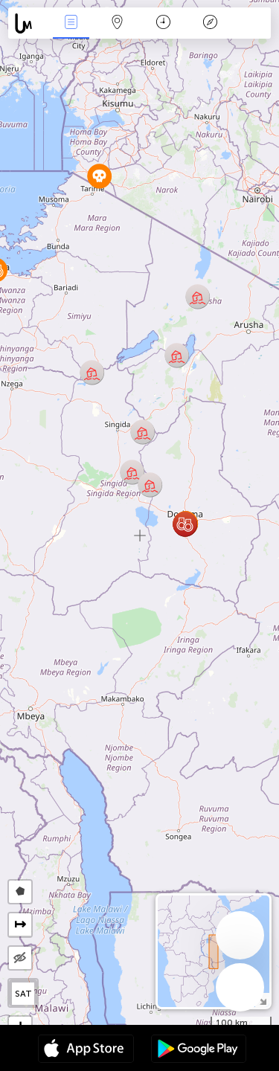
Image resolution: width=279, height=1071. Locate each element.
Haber (70, 23)
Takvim (163, 23)
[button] (184, 523)
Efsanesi (209, 23)
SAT (23, 993)
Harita (117, 23)
